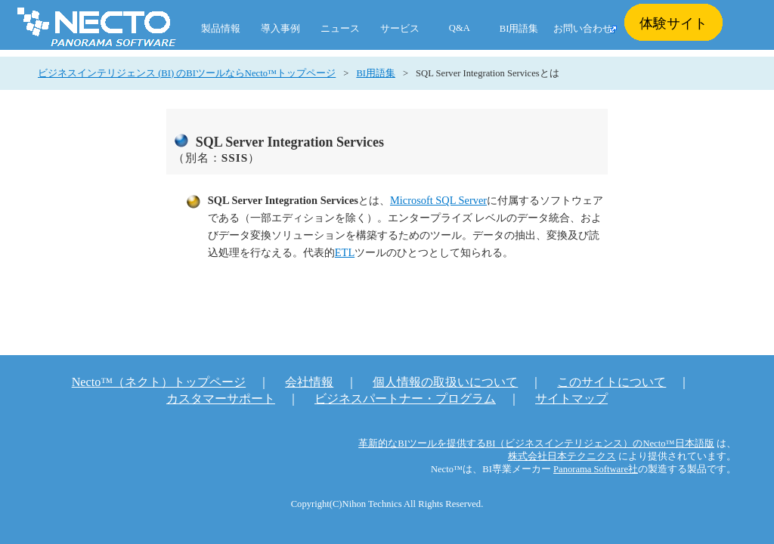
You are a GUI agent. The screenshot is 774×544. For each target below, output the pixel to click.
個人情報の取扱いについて (445, 382)
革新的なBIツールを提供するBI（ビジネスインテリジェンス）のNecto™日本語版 (536, 443)
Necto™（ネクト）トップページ (159, 382)
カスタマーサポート (220, 399)
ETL (344, 252)
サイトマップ (571, 399)
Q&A (459, 28)
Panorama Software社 (595, 469)
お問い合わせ (582, 28)
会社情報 (309, 382)
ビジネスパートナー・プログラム (405, 399)
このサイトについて (611, 382)
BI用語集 (519, 28)
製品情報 (220, 28)
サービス (400, 28)
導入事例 (280, 28)
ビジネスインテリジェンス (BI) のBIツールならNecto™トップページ (187, 73)
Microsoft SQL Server (438, 200)
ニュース (340, 28)
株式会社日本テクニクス (562, 456)
